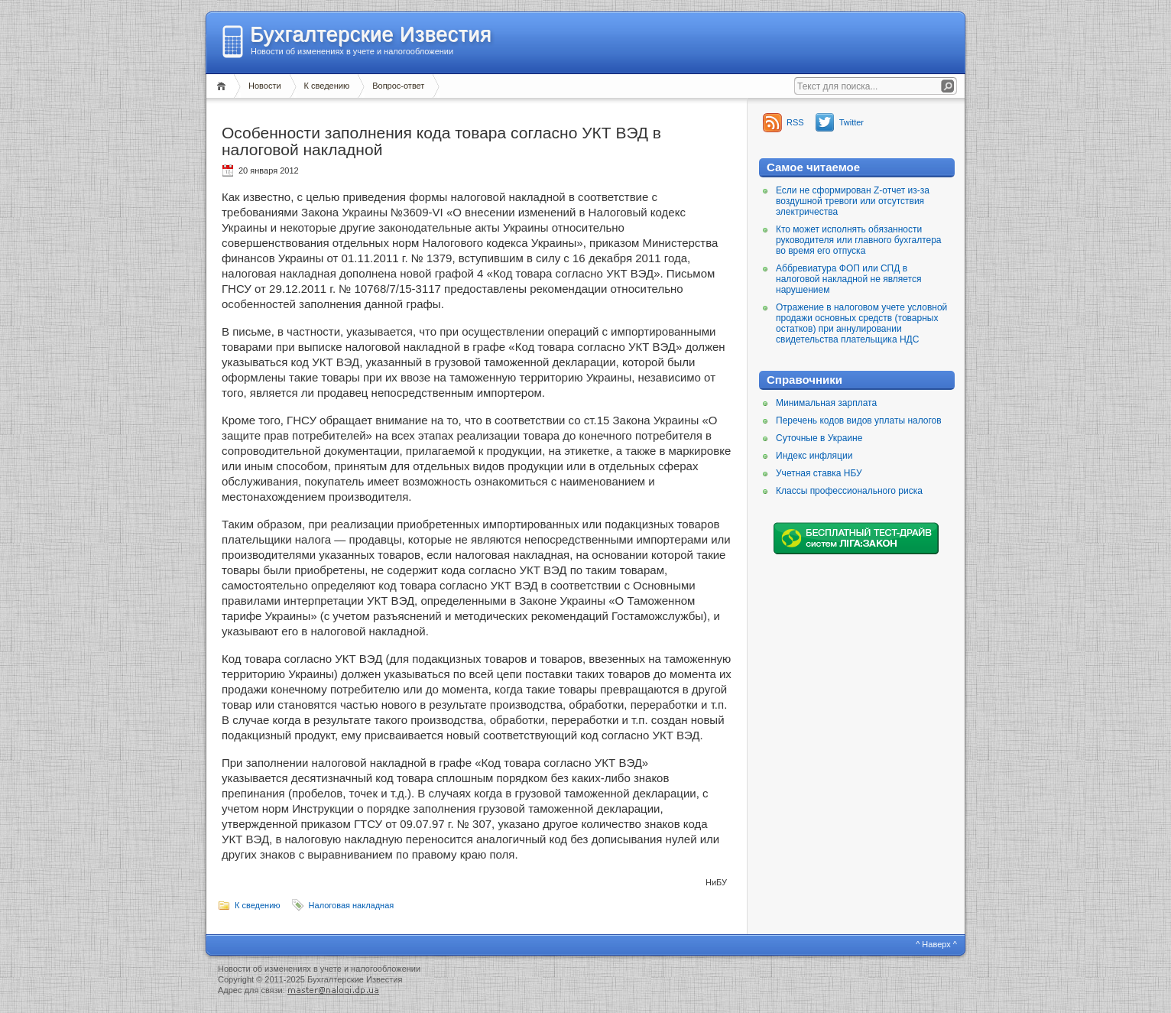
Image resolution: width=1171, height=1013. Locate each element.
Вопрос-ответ (398, 85)
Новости (264, 85)
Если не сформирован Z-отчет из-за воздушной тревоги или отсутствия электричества (852, 201)
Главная (223, 86)
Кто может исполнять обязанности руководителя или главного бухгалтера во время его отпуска (859, 240)
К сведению (327, 85)
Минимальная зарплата (826, 403)
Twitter (851, 122)
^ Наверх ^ (936, 944)
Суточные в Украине (819, 438)
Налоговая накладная (351, 905)
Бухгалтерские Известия (370, 34)
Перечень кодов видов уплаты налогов (859, 420)
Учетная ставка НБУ (819, 473)
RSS (795, 122)
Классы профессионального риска (849, 490)
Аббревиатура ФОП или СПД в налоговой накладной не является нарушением (848, 279)
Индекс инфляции (814, 455)
